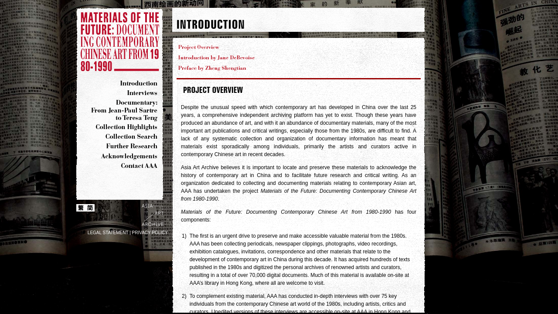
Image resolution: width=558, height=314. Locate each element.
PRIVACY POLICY (150, 232)
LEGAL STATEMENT (108, 232)
